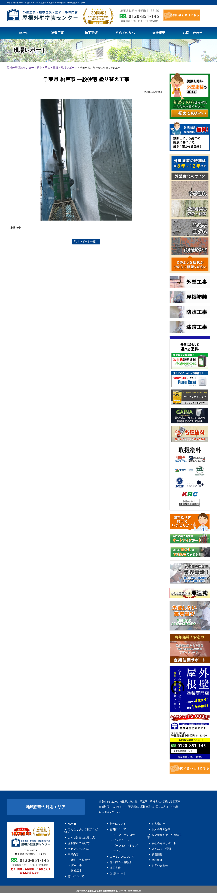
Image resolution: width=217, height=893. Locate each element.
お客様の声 (153, 823)
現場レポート (112, 865)
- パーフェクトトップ (118, 842)
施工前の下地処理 (114, 856)
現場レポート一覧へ (86, 241)
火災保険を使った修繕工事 (160, 832)
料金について (112, 823)
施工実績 (110, 861)
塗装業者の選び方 (72, 837)
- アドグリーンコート (118, 832)
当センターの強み (72, 842)
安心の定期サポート (157, 837)
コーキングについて (115, 851)
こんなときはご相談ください (77, 827)
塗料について (112, 827)
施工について (70, 865)
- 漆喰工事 (70, 861)
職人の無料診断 (155, 827)
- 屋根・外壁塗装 (74, 851)
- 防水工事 (70, 856)
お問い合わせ (154, 856)
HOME (67, 823)
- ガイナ (111, 846)
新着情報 (152, 846)
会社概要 (152, 851)
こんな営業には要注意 (74, 832)
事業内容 (68, 846)
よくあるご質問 (155, 842)
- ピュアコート (114, 837)
